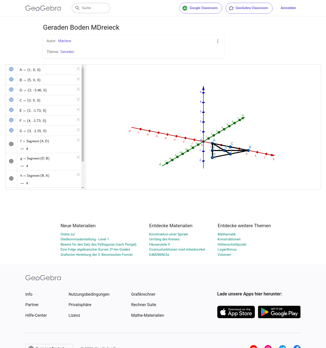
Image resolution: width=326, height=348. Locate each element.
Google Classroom (200, 8)
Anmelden (288, 8)
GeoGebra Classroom (248, 8)
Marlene (64, 41)
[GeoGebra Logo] (43, 8)
